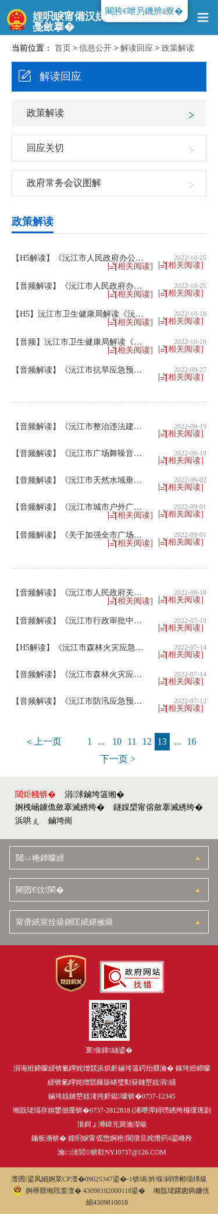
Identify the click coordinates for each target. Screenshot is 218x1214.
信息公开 (95, 48)
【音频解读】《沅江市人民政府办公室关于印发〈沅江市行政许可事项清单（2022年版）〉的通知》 (80, 286)
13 (162, 741)
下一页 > (117, 759)
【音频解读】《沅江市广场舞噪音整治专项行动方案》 (80, 454)
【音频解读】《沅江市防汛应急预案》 (80, 701)
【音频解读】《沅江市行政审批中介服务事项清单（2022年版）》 (80, 621)
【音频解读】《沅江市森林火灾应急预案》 (80, 675)
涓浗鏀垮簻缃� (94, 794)
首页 (63, 48)
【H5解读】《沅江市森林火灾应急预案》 (80, 648)
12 (147, 741)
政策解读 (178, 48)
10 (116, 741)
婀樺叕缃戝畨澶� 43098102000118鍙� (79, 1191)
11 (131, 741)
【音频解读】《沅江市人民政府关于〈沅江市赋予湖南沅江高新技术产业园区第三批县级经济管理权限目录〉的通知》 (80, 593)
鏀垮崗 (60, 820)
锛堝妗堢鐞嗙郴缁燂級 (170, 1179)
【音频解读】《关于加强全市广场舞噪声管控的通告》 (80, 535)
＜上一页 (43, 741)
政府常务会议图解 (64, 183)
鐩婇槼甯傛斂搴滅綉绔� (158, 807)
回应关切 (45, 148)
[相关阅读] (184, 265)
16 (191, 741)
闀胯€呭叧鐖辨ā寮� (144, 11)
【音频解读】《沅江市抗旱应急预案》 (80, 370)
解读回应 (136, 48)
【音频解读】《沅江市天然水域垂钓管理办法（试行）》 (80, 480)
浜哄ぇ (27, 820)
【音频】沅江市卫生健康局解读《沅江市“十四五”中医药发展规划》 (80, 342)
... (101, 741)
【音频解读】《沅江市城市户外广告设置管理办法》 (80, 507)
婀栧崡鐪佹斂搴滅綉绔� (60, 807)
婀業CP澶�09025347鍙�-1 (90, 1179)
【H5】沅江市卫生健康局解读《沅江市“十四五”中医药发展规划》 (80, 314)
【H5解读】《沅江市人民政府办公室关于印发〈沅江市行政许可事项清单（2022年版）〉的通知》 (80, 258)
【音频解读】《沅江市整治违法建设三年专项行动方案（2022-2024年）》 (80, 427)
